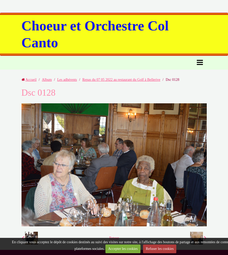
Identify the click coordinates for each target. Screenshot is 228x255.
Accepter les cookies (123, 249)
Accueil (31, 80)
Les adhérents (67, 80)
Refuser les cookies (160, 249)
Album (47, 80)
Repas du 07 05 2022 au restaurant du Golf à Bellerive (121, 80)
